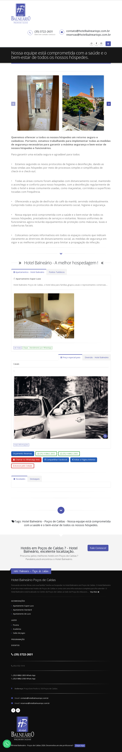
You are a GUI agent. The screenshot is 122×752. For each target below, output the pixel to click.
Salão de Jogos (19, 633)
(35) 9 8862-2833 (46, 453)
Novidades (19, 479)
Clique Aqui (79, 745)
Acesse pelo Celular (22, 465)
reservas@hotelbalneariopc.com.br (35, 703)
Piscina (16, 625)
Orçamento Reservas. (22, 453)
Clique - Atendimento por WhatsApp (37, 348)
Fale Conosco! (98, 548)
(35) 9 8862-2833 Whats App (24, 675)
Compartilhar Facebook (56, 459)
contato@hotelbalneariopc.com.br (34, 698)
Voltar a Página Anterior (83, 459)
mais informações (21, 445)
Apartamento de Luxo (22, 614)
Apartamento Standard (22, 610)
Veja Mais (94, 592)
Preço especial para (70, 357)
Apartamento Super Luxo (23, 606)
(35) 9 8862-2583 (69, 453)
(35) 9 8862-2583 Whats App (24, 678)
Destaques (35, 479)
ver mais (17, 348)
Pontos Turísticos (57, 272)
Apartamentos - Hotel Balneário (28, 272)
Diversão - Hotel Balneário (97, 357)
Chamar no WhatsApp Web (26, 459)
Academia (17, 629)
